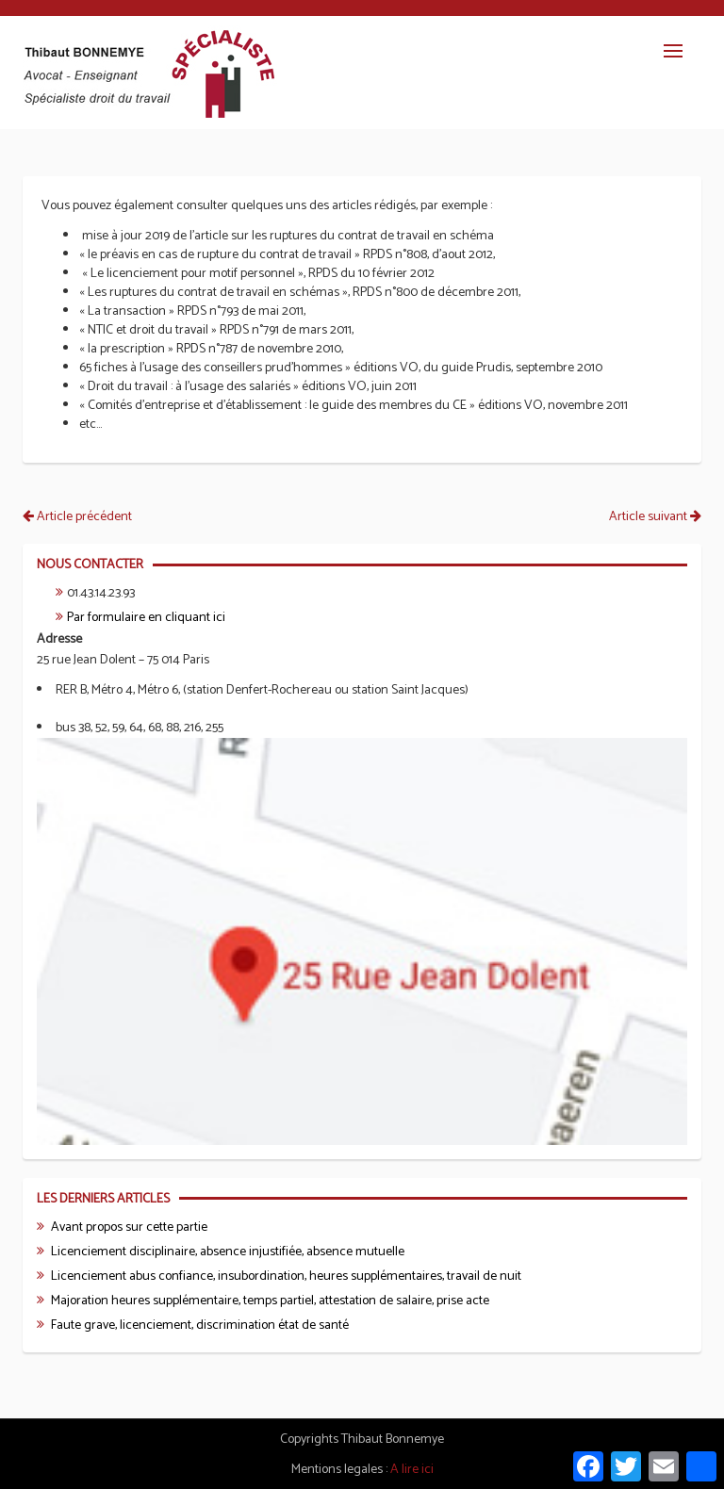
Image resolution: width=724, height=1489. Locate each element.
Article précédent (77, 517)
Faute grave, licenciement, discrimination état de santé (200, 1325)
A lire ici (412, 1470)
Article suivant (655, 517)
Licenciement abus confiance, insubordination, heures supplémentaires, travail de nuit (286, 1276)
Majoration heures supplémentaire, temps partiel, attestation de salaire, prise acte (270, 1301)
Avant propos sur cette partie (129, 1227)
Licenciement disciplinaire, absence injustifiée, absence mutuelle (227, 1252)
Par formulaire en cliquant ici (146, 618)
